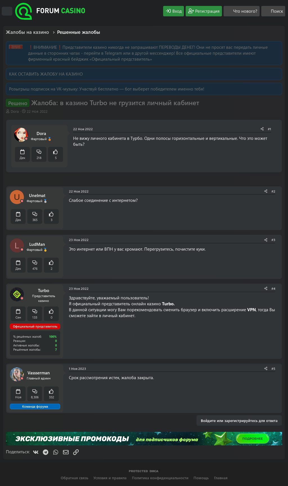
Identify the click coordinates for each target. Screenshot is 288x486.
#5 (273, 368)
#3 (273, 239)
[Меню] (7, 11)
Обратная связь (74, 477)
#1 (269, 129)
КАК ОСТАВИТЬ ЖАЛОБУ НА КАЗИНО (46, 74)
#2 (273, 191)
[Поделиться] (262, 129)
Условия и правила (110, 477)
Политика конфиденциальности (160, 477)
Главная (221, 477)
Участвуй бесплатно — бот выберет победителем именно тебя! (141, 89)
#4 (273, 288)
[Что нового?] (242, 11)
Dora (15, 111)
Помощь (201, 477)
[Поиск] (273, 11)
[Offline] (26, 139)
